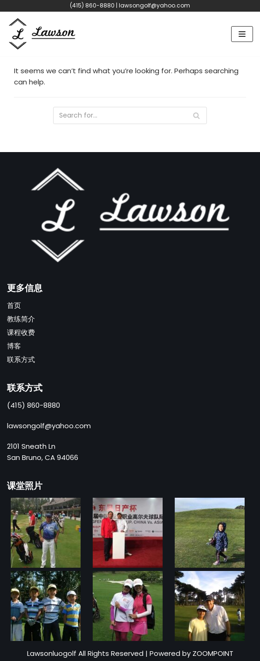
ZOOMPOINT (212, 653)
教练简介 (21, 319)
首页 (14, 305)
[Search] (130, 115)
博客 (14, 346)
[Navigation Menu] (242, 34)
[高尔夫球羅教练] (42, 34)
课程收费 (21, 332)
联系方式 (21, 359)
